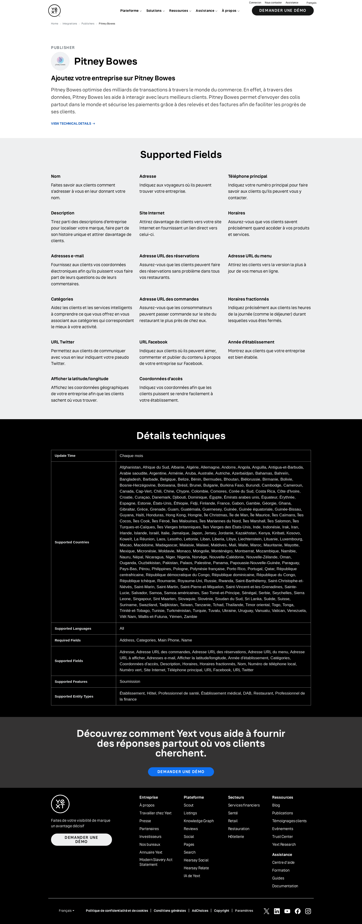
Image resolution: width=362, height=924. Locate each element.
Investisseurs (150, 836)
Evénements (282, 829)
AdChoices (200, 911)
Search (190, 852)
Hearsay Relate (196, 868)
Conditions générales (170, 911)
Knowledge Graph (199, 821)
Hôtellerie (236, 836)
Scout (188, 805)
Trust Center (282, 836)
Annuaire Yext (150, 852)
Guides (278, 878)
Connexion (255, 3)
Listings (190, 813)
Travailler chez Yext (155, 813)
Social (189, 836)
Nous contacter (273, 3)
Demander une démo (282, 11)
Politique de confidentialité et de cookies (117, 911)
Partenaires (149, 829)
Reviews (191, 829)
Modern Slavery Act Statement (155, 862)
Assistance (292, 3)
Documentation (285, 886)
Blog (276, 805)
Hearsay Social (196, 860)
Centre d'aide (283, 862)
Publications (282, 813)
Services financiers (244, 805)
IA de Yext (192, 876)
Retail (233, 821)
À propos (146, 805)
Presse (145, 821)
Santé (233, 813)
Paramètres (244, 911)
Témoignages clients (289, 821)
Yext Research (284, 844)
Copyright (221, 911)
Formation (281, 870)
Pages (189, 844)
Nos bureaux (149, 844)
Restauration (238, 829)
